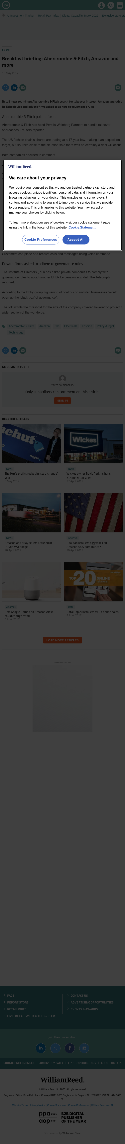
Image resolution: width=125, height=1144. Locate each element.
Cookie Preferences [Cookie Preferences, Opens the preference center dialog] (40, 239)
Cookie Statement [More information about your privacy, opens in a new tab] (81, 227)
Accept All (76, 239)
